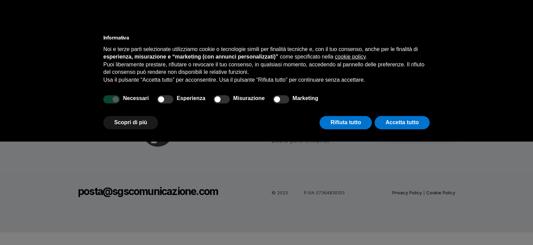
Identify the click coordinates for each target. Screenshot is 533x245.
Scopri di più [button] (130, 122)
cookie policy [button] (350, 57)
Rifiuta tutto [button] (345, 122)
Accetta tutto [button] (402, 122)
